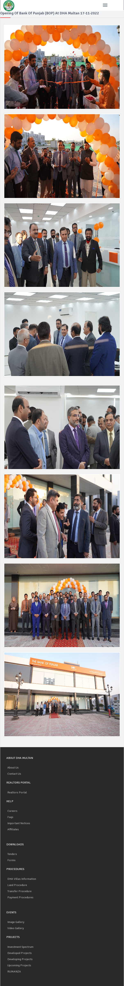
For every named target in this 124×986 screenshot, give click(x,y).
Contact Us (14, 773)
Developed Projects (19, 953)
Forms (11, 860)
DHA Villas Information (21, 879)
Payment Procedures (20, 897)
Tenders (12, 854)
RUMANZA (14, 971)
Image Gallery (15, 922)
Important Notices (18, 823)
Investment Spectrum (20, 947)
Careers (12, 811)
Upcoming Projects (19, 965)
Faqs (10, 817)
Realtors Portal (17, 792)
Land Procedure (17, 885)
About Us (13, 767)
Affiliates (13, 829)
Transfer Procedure (19, 891)
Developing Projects (20, 959)
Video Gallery (15, 928)
